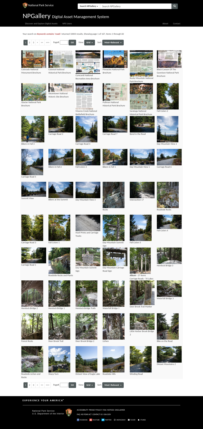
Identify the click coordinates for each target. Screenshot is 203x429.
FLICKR (131, 420)
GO (72, 42)
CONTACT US (97, 414)
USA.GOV (107, 414)
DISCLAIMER (120, 410)
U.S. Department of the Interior (48, 414)
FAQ (78, 414)
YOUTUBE (94, 420)
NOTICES (110, 410)
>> (42, 42)
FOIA (104, 410)
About (165, 23)
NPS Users (67, 23)
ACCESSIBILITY (82, 410)
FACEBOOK (82, 420)
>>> (47, 42)
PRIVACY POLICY (95, 410)
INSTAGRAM (119, 420)
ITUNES (141, 420)
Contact (176, 23)
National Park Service (43, 411)
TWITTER (107, 420)
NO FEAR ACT (86, 414)
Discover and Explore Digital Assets (41, 23)
